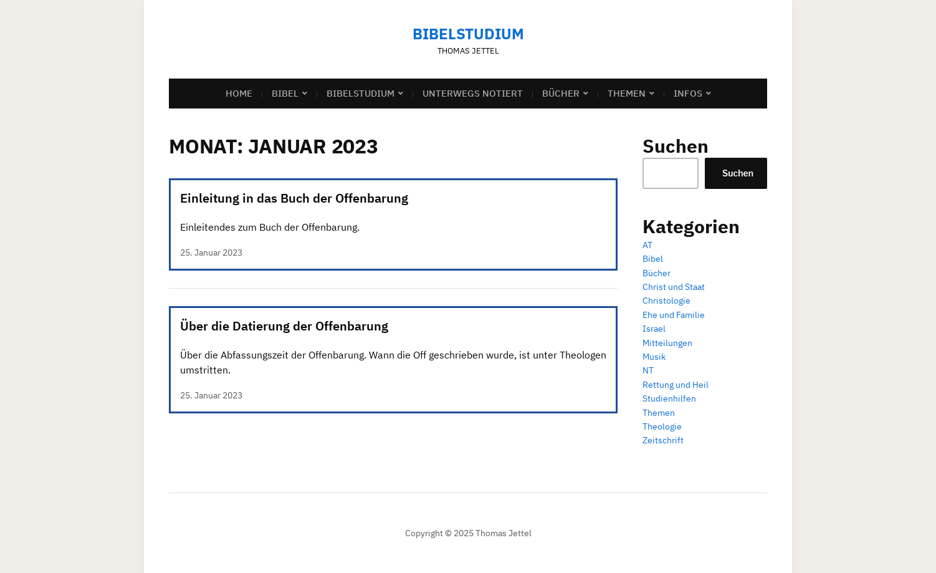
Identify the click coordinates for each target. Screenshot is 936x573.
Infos (688, 93)
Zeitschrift (663, 440)
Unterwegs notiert (473, 93)
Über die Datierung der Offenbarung (284, 325)
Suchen (737, 173)
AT (647, 245)
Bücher (561, 93)
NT (648, 370)
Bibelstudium (468, 34)
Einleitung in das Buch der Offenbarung (294, 198)
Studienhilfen (669, 398)
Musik (654, 356)
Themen (627, 93)
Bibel (285, 93)
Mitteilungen (667, 343)
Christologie (666, 300)
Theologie (662, 426)
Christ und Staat (673, 286)
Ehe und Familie (673, 314)
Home (239, 93)
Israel (654, 328)
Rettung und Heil (675, 384)
